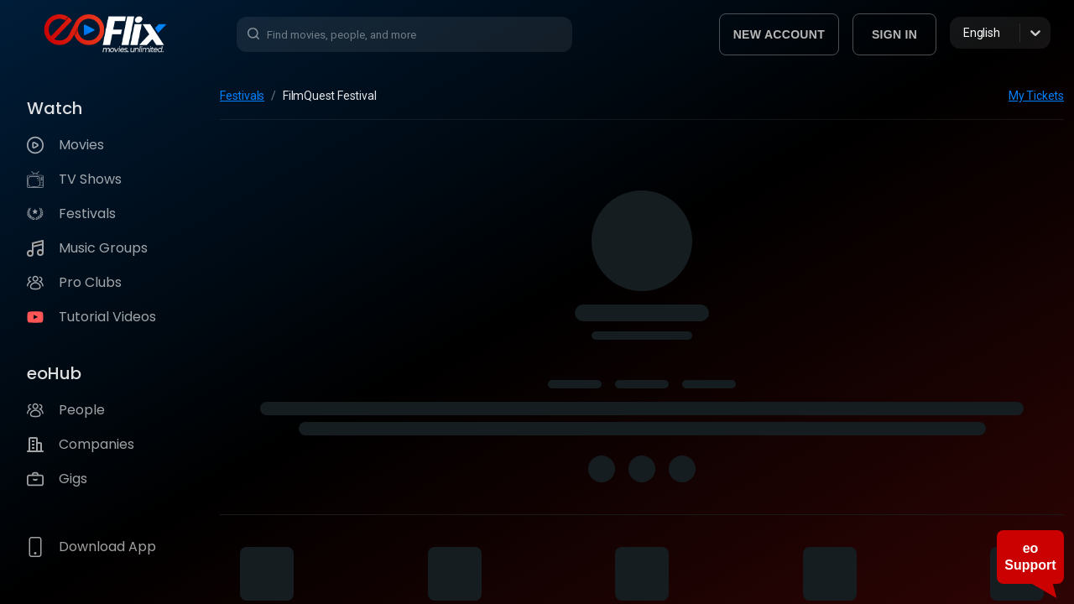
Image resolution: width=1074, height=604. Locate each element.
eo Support (1030, 556)
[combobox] (964, 32)
